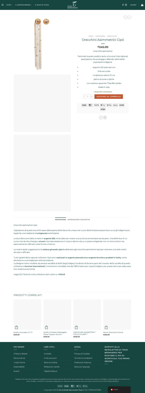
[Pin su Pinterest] (105, 117)
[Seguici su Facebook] (123, 5)
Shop (9, 5)
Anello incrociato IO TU (22, 332)
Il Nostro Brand (23, 5)
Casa (91, 36)
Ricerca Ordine (50, 362)
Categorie (100, 36)
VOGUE (61, 274)
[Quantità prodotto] (87, 96)
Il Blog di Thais (42, 5)
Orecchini (112, 36)
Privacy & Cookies (82, 354)
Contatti (47, 354)
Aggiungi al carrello (109, 96)
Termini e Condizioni (83, 358)
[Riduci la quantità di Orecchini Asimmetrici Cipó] (84, 96)
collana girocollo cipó (52, 249)
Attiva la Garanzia (82, 367)
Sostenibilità (19, 367)
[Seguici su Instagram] (126, 5)
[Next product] (125, 17)
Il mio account (50, 358)
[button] (2, 5)
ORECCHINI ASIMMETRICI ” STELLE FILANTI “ (84, 333)
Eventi (16, 371)
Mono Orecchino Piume (113, 332)
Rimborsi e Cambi (51, 367)
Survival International (118, 56)
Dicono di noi (19, 358)
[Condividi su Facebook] (101, 117)
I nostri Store (19, 362)
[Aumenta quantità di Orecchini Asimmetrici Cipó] (91, 96)
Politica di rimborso (82, 362)
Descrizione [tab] (60, 219)
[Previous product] (129, 17)
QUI (21, 274)
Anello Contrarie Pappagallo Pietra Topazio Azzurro (55, 333)
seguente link (58, 381)
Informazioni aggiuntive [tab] (79, 219)
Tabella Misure (50, 371)
